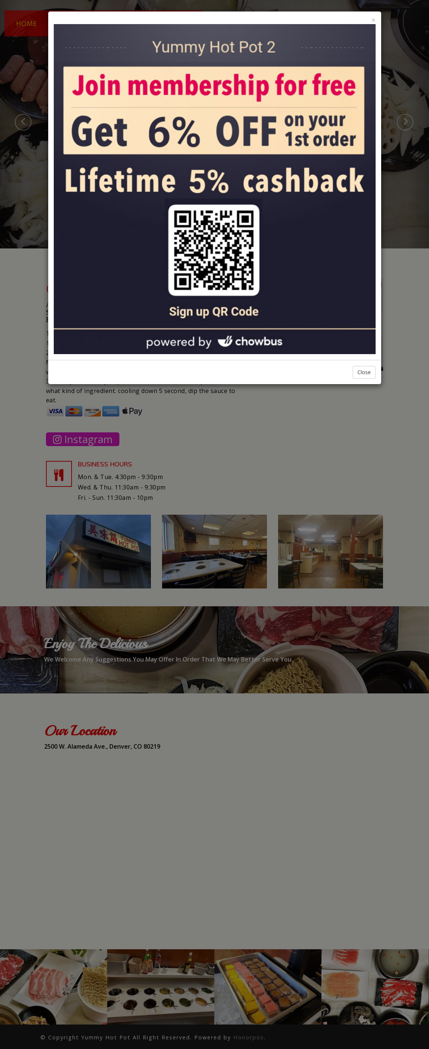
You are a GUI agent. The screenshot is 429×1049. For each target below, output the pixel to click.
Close (364, 372)
